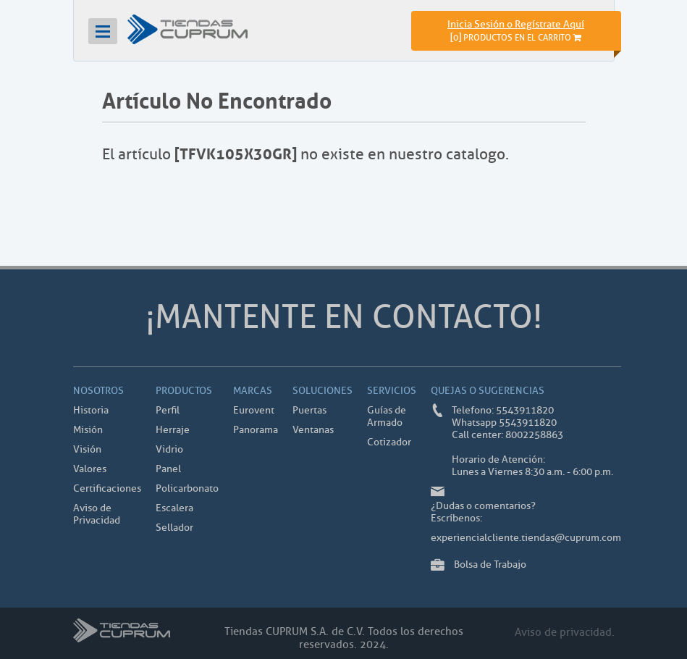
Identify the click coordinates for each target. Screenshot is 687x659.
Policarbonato (187, 488)
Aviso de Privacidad (96, 514)
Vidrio (169, 449)
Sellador (174, 527)
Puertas (309, 410)
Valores (89, 469)
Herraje (173, 430)
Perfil (168, 410)
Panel (168, 469)
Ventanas (313, 430)
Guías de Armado (386, 416)
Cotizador (389, 442)
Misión (88, 430)
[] (515, 37)
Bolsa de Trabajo (490, 564)
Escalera (174, 508)
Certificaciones (107, 488)
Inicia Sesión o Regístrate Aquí (515, 24)
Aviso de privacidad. (565, 632)
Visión (87, 449)
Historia (91, 410)
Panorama (255, 430)
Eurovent (253, 410)
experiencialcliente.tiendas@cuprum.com (526, 538)
